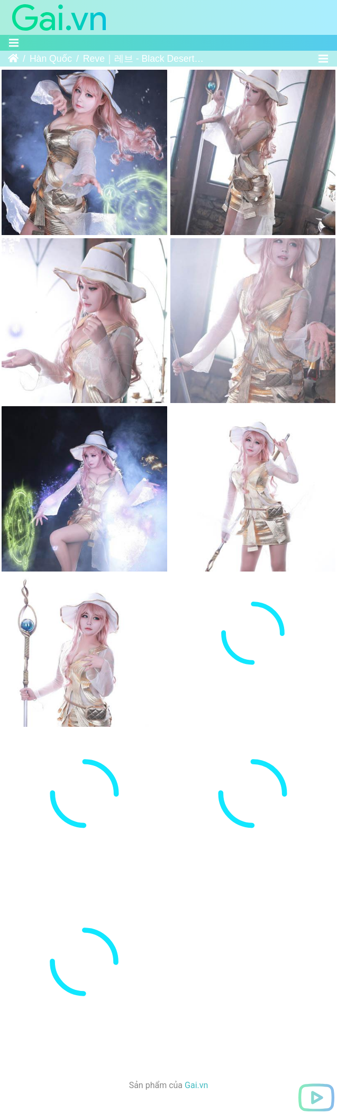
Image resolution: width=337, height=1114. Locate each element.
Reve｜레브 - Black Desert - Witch (143, 58)
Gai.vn (196, 1012)
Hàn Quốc (51, 58)
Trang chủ (13, 58)
